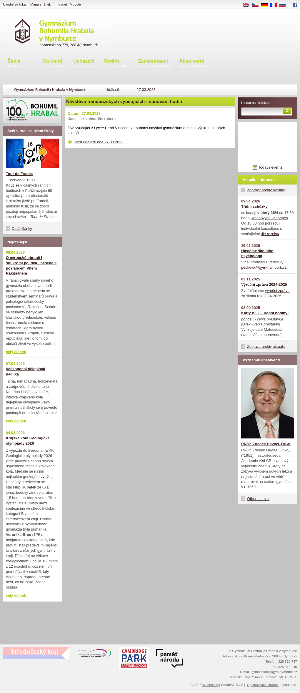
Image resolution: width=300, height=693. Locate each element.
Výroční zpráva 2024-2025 (264, 284)
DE (266, 5)
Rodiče (116, 63)
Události (112, 89)
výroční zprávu (277, 290)
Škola (20, 63)
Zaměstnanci (154, 63)
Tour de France (19, 174)
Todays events (270, 167)
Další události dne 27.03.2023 (98, 142)
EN (248, 5)
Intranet (61, 4)
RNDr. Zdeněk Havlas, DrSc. (266, 444)
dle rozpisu (270, 234)
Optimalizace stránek (263, 685)
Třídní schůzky (254, 206)
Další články (22, 228)
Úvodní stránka (14, 4)
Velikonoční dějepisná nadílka (25, 371)
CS (257, 5)
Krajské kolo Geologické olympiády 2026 (28, 441)
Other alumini (258, 498)
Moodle (75, 4)
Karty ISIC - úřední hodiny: (265, 313)
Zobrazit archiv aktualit (266, 190)
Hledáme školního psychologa (257, 253)
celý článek (16, 352)
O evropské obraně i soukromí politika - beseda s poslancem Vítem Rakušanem (31, 265)
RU (284, 5)
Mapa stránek (40, 4)
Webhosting (211, 685)
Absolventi (195, 63)
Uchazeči (84, 63)
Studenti (53, 63)
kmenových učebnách (269, 218)
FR (275, 5)
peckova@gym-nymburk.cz (264, 267)
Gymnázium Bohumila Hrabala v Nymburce (50, 89)
